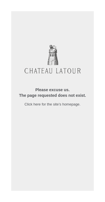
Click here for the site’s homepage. (53, 104)
